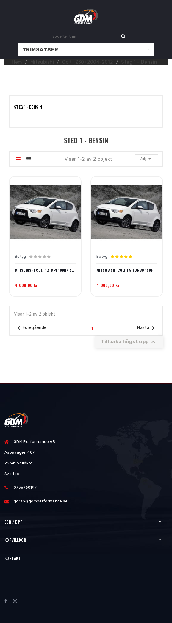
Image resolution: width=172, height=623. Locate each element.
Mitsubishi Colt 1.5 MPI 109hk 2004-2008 (45, 270)
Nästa (147, 328)
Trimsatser (40, 49)
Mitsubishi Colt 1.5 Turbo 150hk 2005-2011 (126, 270)
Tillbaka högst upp (129, 342)
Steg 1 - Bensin (28, 107)
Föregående (31, 328)
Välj (146, 158)
